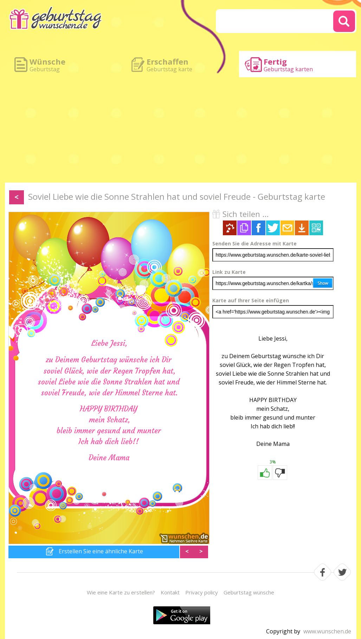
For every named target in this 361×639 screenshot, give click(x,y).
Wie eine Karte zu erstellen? (121, 592)
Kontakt (170, 592)
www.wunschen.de (327, 631)
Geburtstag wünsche (249, 592)
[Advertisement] (180, 130)
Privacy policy (201, 592)
